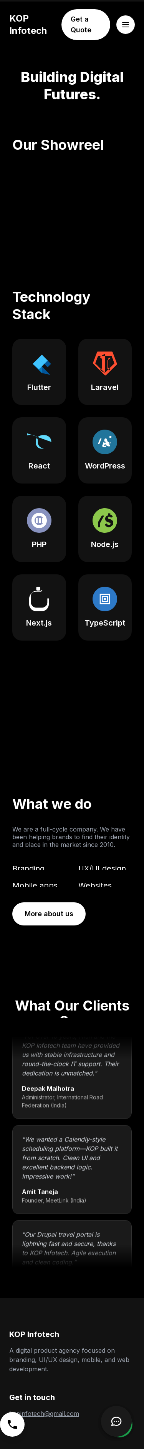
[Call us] (12, 1424)
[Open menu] (125, 24)
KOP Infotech (28, 24)
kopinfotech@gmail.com (44, 1413)
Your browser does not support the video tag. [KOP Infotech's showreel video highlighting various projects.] (72, 205)
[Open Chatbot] (116, 1421)
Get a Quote (81, 24)
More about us (49, 914)
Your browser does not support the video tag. (72, 736)
